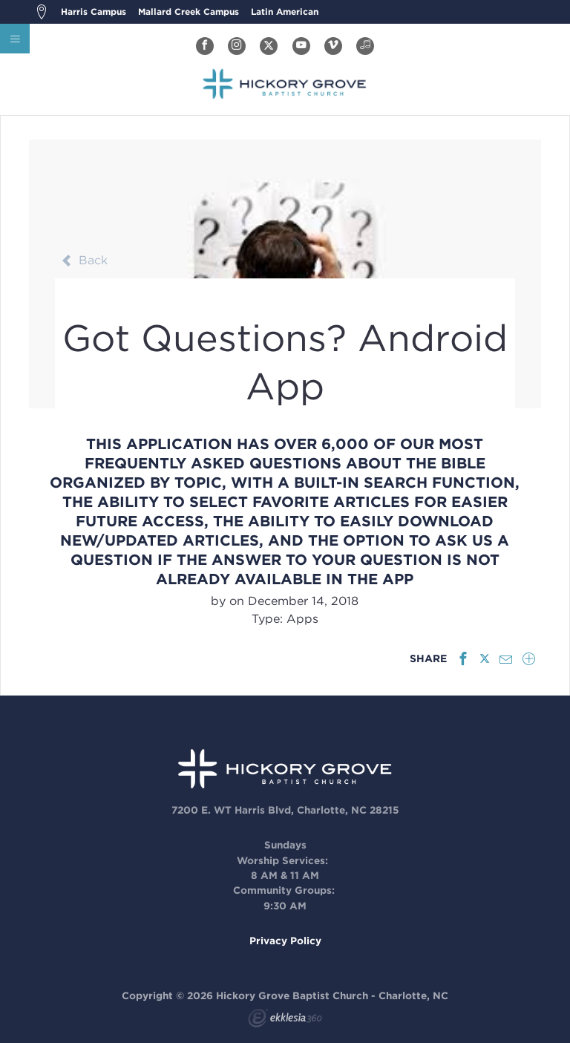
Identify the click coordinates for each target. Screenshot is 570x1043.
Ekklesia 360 (285, 1020)
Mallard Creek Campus (188, 11)
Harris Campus (93, 11)
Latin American (284, 11)
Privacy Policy (285, 940)
